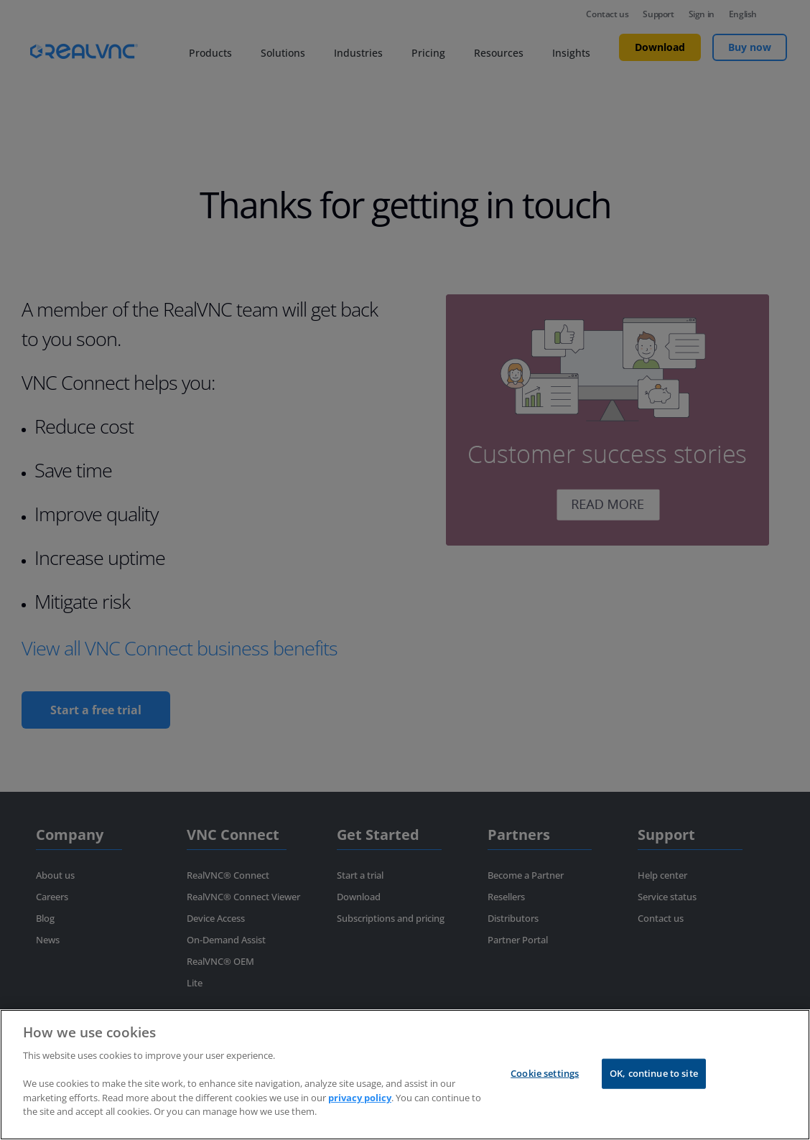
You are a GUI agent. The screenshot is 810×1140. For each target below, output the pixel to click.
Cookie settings (545, 1086)
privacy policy (359, 1111)
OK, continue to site (654, 1086)
